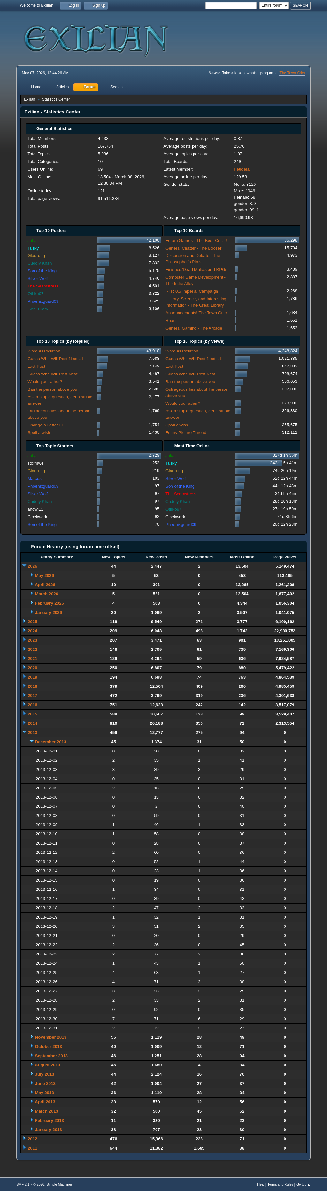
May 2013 (44, 1092)
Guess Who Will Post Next (52, 374)
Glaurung (36, 255)
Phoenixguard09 (42, 301)
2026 (32, 566)
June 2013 (45, 1083)
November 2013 (51, 1037)
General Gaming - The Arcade (193, 328)
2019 (32, 677)
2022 (32, 649)
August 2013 (47, 1065)
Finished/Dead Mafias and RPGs (196, 269)
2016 (32, 704)
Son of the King (42, 270)
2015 (32, 714)
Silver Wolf (37, 278)
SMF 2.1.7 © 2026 (30, 1184)
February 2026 (49, 603)
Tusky (33, 248)
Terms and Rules (280, 1184)
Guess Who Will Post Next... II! (56, 358)
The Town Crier (292, 73)
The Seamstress (42, 286)
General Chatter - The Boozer (193, 248)
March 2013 (46, 1111)
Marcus (34, 478)
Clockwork (37, 516)
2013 (32, 732)
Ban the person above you (52, 389)
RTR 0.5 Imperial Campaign (191, 291)
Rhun (170, 320)
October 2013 (48, 1046)
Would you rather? (44, 381)
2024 (32, 630)
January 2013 (48, 1129)
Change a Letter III (45, 425)
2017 (32, 695)
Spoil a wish (38, 432)
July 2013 (44, 1074)
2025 (32, 621)
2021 (32, 658)
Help (260, 1184)
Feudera (242, 169)
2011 (32, 1148)
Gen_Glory (37, 309)
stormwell (36, 463)
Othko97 (35, 293)
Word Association (43, 351)
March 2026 (46, 594)
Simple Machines (60, 1184)
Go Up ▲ (303, 1184)
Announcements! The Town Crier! (196, 312)
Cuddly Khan (39, 263)
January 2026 (48, 612)
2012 (32, 1139)
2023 (32, 640)
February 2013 (49, 1120)
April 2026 (45, 584)
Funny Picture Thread (185, 432)
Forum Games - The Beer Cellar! (196, 240)
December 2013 (50, 741)
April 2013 (45, 1102)
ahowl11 (35, 509)
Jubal (32, 240)
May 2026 (44, 575)
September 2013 (51, 1055)
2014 (32, 723)
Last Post (36, 366)
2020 (32, 667)
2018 (32, 686)
